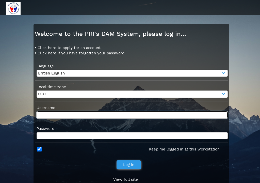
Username (46, 107)
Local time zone (51, 87)
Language (45, 66)
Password (45, 128)
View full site (125, 179)
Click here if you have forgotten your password (79, 53)
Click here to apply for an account (68, 47)
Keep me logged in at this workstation (184, 149)
